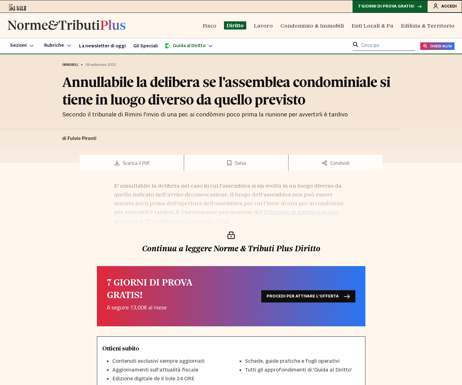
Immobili (70, 64)
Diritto (235, 25)
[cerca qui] (386, 45)
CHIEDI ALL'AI (437, 46)
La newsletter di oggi (102, 46)
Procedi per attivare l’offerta (308, 296)
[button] (22, 46)
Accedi (445, 6)
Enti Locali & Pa (372, 25)
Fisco (209, 25)
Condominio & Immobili (312, 25)
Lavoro (263, 25)
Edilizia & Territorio (427, 25)
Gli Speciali (145, 46)
